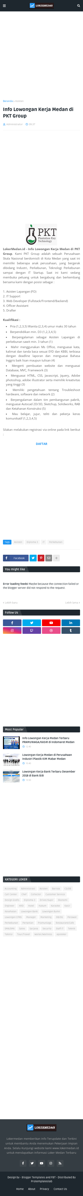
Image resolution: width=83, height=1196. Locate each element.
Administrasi (28, 888)
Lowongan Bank (29, 911)
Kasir (67, 905)
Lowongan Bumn (51, 911)
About (31, 1189)
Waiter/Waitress (43, 934)
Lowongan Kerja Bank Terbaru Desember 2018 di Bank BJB (48, 773)
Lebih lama (71, 602)
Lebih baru (11, 602)
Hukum (42, 905)
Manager (31, 917)
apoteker (61, 934)
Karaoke (55, 905)
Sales (22, 928)
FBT (53, 1177)
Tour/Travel (23, 934)
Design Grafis (12, 900)
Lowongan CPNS (13, 917)
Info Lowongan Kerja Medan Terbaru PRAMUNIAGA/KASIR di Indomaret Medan (48, 740)
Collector (36, 894)
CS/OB (67, 888)
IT (44, 542)
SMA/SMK (10, 928)
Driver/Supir (46, 900)
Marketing (45, 917)
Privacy (44, 1189)
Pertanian (27, 922)
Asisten (19, 101)
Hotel (31, 905)
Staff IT (59, 928)
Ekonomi (62, 900)
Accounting (11, 888)
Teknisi (9, 934)
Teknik (71, 928)
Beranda (8, 101)
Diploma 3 (32, 542)
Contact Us (60, 1189)
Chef (23, 894)
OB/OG (59, 917)
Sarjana (34, 928)
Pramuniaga (44, 922)
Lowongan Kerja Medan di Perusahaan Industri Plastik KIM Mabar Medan (47, 757)
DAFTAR (41, 444)
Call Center (11, 894)
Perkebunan (55, 542)
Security (47, 928)
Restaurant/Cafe (65, 922)
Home (20, 1189)
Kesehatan (10, 911)
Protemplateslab (41, 1181)
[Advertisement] (41, 57)
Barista (56, 888)
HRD (21, 905)
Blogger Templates (33, 1177)
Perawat (71, 917)
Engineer (9, 905)
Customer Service (55, 894)
